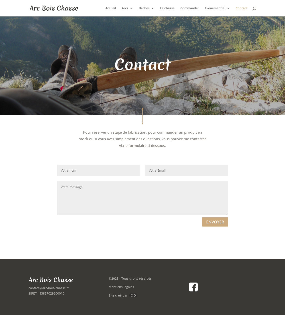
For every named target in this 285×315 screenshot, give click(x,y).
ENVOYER (215, 222)
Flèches (144, 8)
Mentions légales (121, 287)
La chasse (167, 8)
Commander (189, 8)
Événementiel (215, 8)
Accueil (110, 8)
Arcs (125, 8)
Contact (242, 8)
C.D (133, 295)
